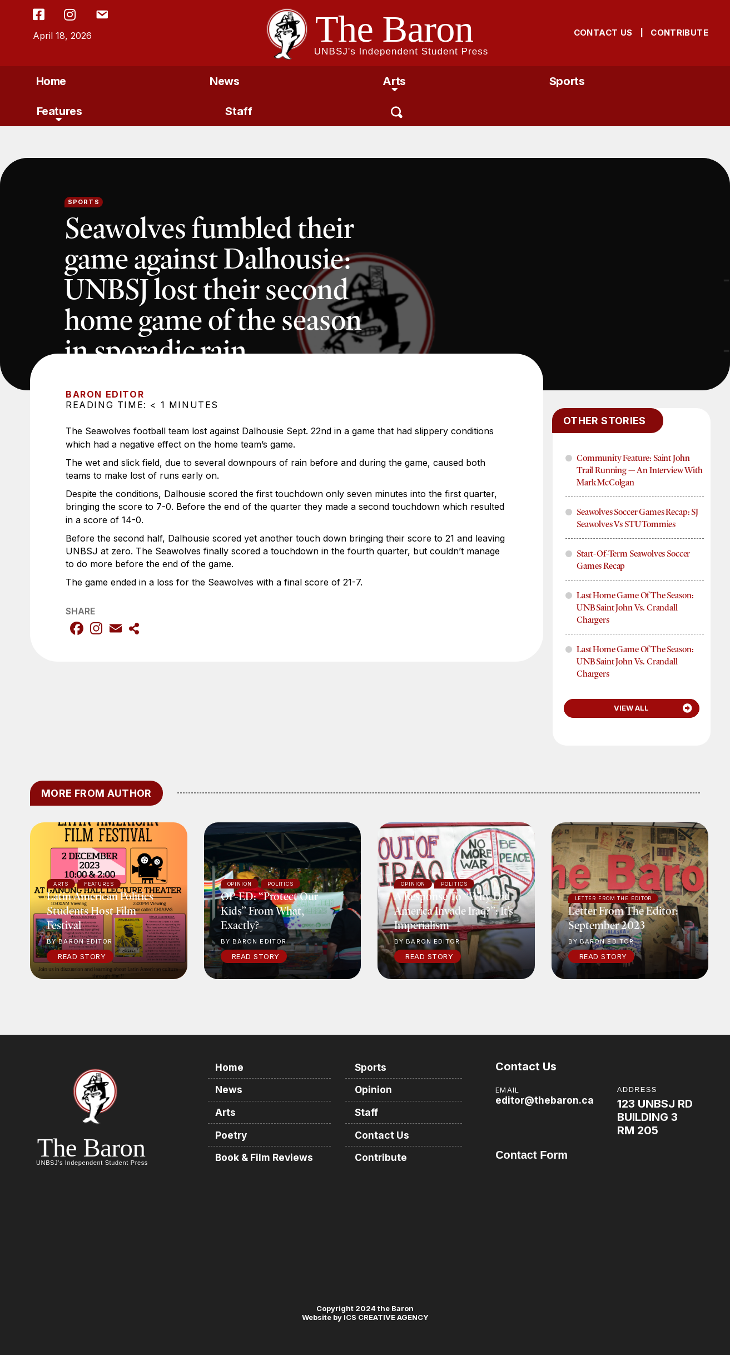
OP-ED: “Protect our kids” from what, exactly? (269, 910)
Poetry (232, 1133)
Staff (238, 111)
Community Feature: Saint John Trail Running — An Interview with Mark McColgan (640, 469)
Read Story (82, 956)
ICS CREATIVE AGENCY (385, 1317)
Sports (567, 81)
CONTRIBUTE (679, 32)
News (224, 81)
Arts (394, 81)
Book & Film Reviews (266, 1156)
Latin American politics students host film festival (100, 910)
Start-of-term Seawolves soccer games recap (633, 559)
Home (51, 81)
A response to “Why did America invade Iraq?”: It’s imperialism (453, 910)
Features (59, 111)
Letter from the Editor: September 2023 (623, 917)
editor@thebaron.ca (545, 1100)
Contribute (383, 1156)
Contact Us (384, 1133)
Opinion (376, 1089)
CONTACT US (603, 32)
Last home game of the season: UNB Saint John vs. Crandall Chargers (635, 607)
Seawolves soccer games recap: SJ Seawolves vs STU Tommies (637, 517)
